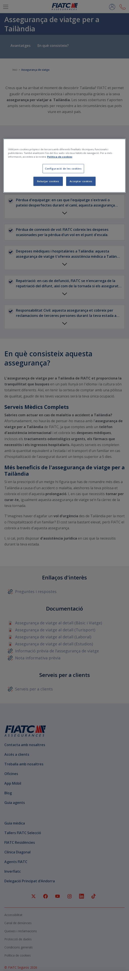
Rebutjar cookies (48, 181)
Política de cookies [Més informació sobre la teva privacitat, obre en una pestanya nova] (59, 156)
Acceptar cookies (81, 181)
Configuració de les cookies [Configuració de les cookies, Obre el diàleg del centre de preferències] (63, 168)
